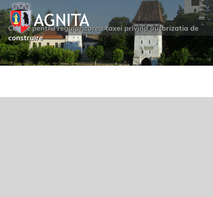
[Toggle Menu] (202, 18)
